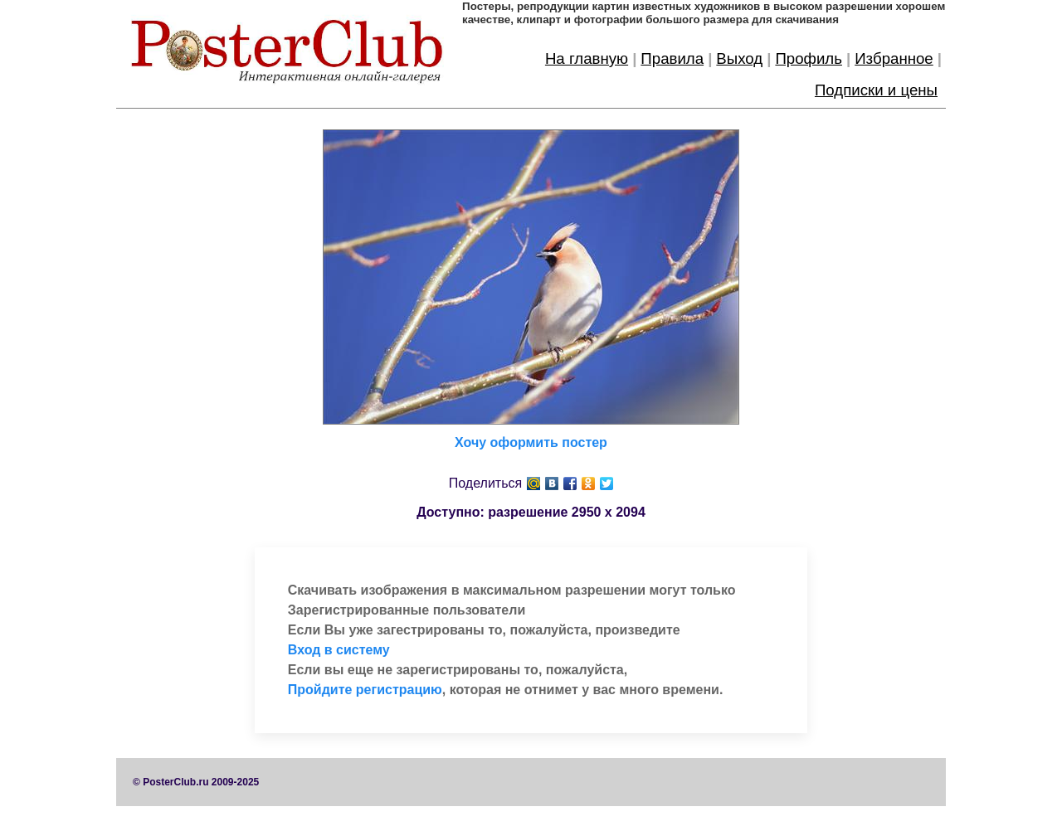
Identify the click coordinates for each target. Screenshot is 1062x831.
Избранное (894, 58)
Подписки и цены (876, 90)
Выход (739, 58)
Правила (672, 58)
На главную (586, 58)
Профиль (808, 58)
